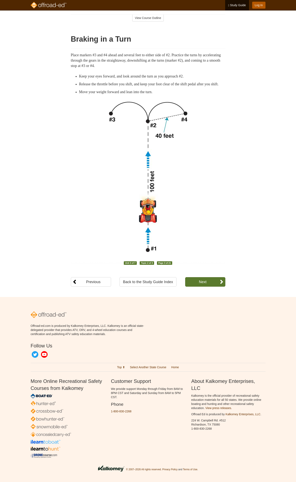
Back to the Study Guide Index (148, 282)
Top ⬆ (121, 367)
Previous (93, 282)
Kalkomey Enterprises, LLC (243, 414)
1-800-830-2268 (121, 411)
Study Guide (237, 5)
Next (202, 282)
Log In (259, 5)
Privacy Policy (170, 469)
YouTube (44, 354)
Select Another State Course (148, 367)
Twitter (35, 354)
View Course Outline (148, 18)
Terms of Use (190, 469)
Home (175, 367)
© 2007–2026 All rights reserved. (144, 469)
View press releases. (218, 408)
